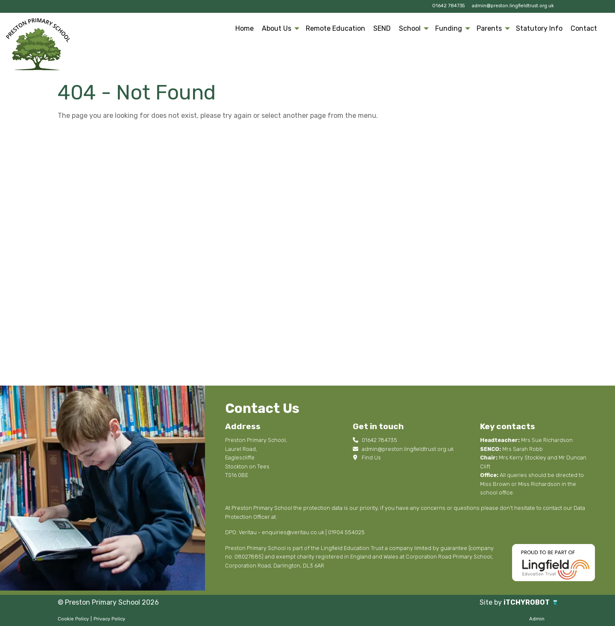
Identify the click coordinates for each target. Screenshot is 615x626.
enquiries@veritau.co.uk (293, 532)
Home (244, 28)
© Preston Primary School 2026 (108, 602)
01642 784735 (448, 6)
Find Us (367, 457)
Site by (492, 602)
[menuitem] (244, 28)
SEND (382, 28)
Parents (489, 28)
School (410, 28)
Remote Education (335, 28)
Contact (584, 28)
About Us (276, 28)
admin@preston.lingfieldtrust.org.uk (513, 6)
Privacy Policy (109, 619)
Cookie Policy (73, 619)
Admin (537, 619)
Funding (448, 28)
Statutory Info (539, 28)
